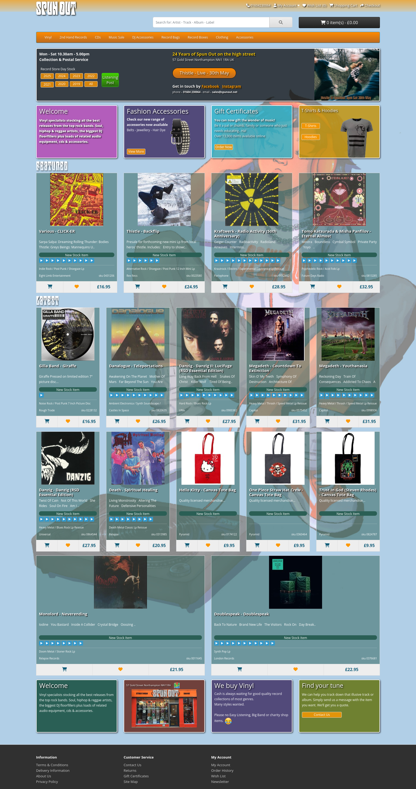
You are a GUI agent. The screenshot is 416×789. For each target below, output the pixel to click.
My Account (220, 764)
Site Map (131, 781)
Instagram (231, 86)
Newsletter (220, 781)
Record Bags (170, 37)
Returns (130, 770)
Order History (222, 770)
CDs (98, 37)
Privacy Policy (47, 781)
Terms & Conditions (52, 764)
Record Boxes (198, 37)
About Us (43, 776)
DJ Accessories (142, 37)
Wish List (218, 776)
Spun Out (56, 10)
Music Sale (116, 37)
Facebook (210, 86)
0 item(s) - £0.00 (339, 22)
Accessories (244, 37)
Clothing (222, 37)
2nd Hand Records (73, 37)
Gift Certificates (136, 776)
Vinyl (48, 37)
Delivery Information (53, 770)
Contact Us (322, 714)
